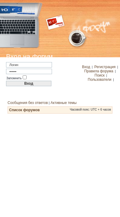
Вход (86, 67)
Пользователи (99, 79)
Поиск (100, 75)
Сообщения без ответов (28, 103)
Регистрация (104, 67)
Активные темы (63, 103)
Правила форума (98, 71)
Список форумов (24, 110)
